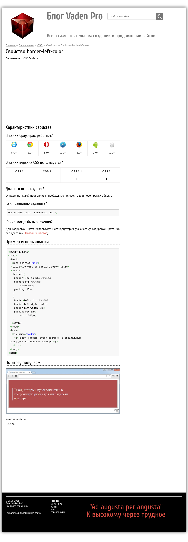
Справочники (168, 26)
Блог (151, 26)
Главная (103, 26)
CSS (26, 58)
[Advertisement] (63, 92)
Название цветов (36, 232)
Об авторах (122, 26)
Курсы (139, 26)
